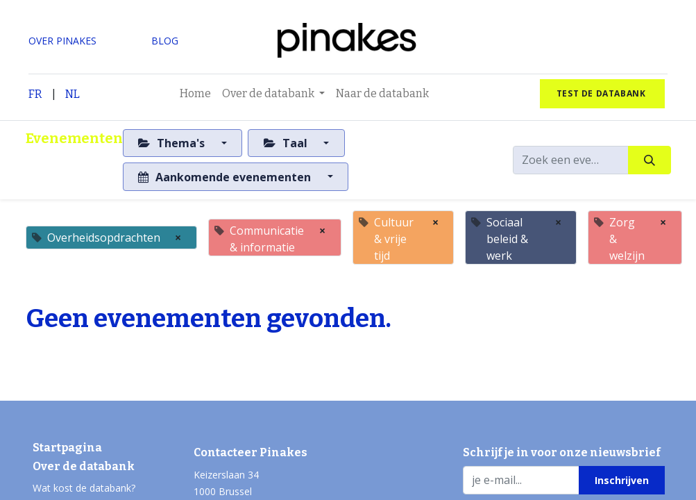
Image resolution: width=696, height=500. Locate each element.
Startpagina (67, 447)
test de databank (602, 93)
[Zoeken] (649, 160)
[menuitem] (195, 94)
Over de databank (84, 466)
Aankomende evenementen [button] (226, 177)
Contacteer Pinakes (250, 452)
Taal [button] (287, 143)
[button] (621, 480)
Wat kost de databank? (84, 487)
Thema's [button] (172, 143)
